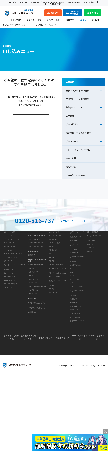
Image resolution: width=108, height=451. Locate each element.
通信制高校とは (75, 376)
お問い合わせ (91, 290)
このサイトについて (94, 277)
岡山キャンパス (34, 329)
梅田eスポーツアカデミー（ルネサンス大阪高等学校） (37, 354)
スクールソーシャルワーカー (77, 349)
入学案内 (82, 20)
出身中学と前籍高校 (75, 175)
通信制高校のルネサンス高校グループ (17, 24)
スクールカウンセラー (77, 345)
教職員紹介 (73, 361)
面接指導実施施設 (33, 297)
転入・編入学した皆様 (56, 285)
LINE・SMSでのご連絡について (95, 286)
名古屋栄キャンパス (35, 336)
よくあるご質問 (55, 196)
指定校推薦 (73, 357)
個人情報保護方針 (93, 282)
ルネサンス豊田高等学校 (35, 289)
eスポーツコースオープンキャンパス (58, 347)
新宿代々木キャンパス (36, 322)
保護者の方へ (19, 196)
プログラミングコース (11, 314)
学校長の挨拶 (53, 308)
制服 (71, 330)
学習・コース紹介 (34, 20)
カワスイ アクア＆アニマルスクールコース (14, 322)
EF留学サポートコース (11, 334)
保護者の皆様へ (74, 2)
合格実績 (73, 353)
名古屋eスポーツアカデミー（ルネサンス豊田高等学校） (37, 349)
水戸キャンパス (34, 315)
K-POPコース (8, 307)
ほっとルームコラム (76, 380)
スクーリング (8, 293)
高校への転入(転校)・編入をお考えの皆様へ (47, 2)
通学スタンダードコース (11, 296)
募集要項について (74, 107)
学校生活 (95, 20)
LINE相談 (52, 352)
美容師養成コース (9, 326)
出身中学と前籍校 (75, 315)
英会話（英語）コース (11, 337)
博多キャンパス (34, 340)
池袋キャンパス (34, 318)
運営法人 (90, 301)
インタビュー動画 (54, 293)
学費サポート (72, 141)
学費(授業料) (74, 290)
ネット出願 (71, 158)
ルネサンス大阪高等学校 (35, 293)
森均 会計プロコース (11, 341)
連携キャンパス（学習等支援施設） (37, 306)
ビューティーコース (10, 330)
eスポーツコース (9, 300)
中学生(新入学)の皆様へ (18, 2)
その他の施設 (32, 345)
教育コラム (73, 368)
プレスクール (53, 356)
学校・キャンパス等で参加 (57, 340)
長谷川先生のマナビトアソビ (77, 388)
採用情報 (90, 294)
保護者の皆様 (53, 289)
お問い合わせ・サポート (56, 322)
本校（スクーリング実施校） (37, 282)
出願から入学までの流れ (77, 90)
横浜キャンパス (34, 325)
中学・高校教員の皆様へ (54, 4)
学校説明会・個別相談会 (77, 98)
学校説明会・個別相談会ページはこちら (31, 122)
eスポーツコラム (75, 384)
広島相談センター (33, 358)
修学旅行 (73, 341)
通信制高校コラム (75, 373)
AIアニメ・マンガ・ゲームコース (14, 311)
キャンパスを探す (53, 20)
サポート (73, 327)
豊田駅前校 (31, 301)
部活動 (72, 334)
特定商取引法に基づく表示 (78, 132)
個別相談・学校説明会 (56, 331)
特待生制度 (71, 166)
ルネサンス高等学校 (34, 285)
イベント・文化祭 (75, 338)
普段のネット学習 (9, 289)
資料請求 (80, 231)
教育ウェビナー (54, 359)
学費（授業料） (73, 124)
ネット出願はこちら (54, 243)
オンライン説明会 (54, 343)
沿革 (50, 312)
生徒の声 (70, 20)
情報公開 (51, 316)
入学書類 (70, 115)
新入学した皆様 (54, 282)
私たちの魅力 (16, 20)
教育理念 (51, 305)
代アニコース (8, 318)
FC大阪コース (8, 344)
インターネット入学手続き (78, 149)
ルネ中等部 (90, 297)
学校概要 (51, 300)
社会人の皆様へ (90, 2)
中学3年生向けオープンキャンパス (58, 335)
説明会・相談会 (28, 231)
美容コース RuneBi (9, 303)
